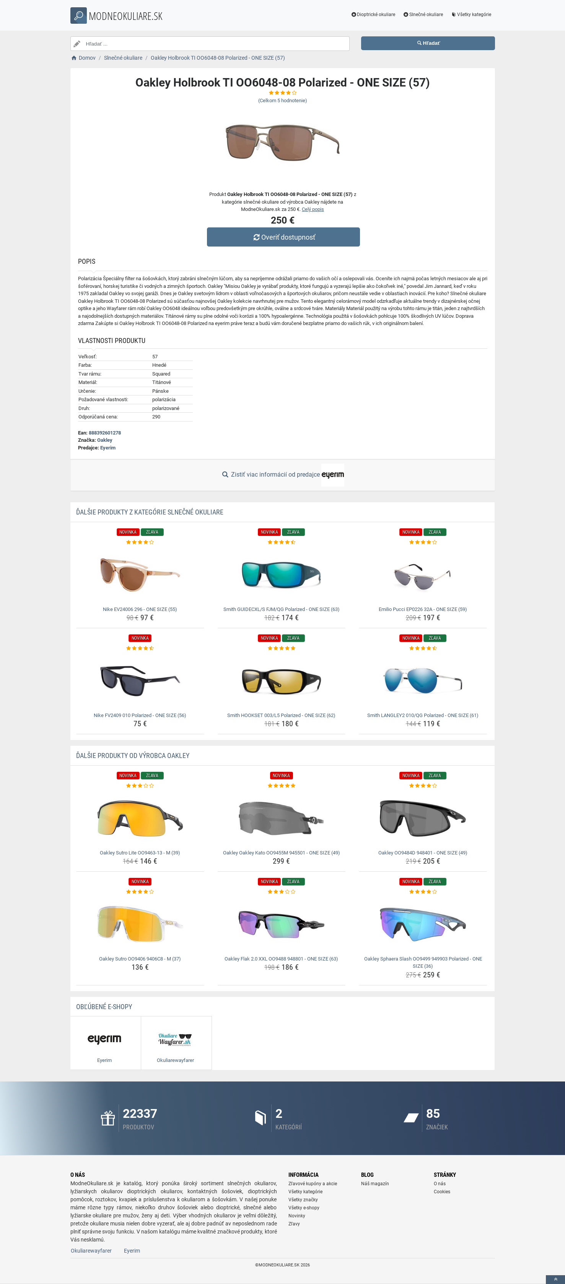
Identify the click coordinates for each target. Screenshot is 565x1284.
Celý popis (313, 209)
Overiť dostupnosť (284, 237)
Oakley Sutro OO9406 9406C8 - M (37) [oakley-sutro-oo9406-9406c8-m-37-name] (140, 959)
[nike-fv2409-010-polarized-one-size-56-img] (140, 681)
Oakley (104, 440)
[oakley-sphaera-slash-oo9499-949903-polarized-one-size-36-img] (423, 924)
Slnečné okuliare (423, 14)
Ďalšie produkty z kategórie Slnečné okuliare (149, 512)
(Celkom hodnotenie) (282, 100)
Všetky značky (303, 1199)
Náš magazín (375, 1183)
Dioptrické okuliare (372, 14)
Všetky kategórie (471, 14)
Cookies (442, 1191)
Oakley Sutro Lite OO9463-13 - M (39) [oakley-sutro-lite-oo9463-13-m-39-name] (140, 853)
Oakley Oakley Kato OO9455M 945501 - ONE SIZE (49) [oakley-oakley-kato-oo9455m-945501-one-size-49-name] (281, 853)
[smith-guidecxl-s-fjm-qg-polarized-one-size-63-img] (281, 575)
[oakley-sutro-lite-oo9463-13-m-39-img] (140, 818)
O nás (440, 1183)
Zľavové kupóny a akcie (312, 1183)
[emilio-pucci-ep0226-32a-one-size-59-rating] (423, 542)
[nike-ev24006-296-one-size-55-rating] (140, 542)
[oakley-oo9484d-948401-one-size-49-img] (423, 818)
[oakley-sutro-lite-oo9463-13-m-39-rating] (140, 786)
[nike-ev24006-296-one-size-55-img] (140, 575)
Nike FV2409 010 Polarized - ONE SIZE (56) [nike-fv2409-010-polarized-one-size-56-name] (140, 715)
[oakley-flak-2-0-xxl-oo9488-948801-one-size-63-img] (281, 924)
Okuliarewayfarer (91, 1251)
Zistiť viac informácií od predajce (282, 475)
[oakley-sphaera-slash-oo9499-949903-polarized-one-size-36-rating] (423, 892)
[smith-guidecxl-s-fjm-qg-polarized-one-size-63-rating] (281, 542)
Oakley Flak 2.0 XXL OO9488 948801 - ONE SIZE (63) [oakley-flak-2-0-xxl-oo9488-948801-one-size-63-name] (281, 959)
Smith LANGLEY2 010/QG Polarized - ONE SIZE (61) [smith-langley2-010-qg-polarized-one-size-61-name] (423, 715)
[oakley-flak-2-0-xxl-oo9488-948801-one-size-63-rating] (281, 892)
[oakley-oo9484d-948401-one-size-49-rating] (423, 786)
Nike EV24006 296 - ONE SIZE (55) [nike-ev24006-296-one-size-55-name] (140, 609)
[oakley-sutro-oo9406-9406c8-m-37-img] (140, 924)
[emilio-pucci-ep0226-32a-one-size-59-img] (423, 575)
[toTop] (555, 1279)
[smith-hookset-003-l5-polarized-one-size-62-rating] (281, 648)
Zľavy (294, 1224)
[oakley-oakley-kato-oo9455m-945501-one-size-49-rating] (281, 786)
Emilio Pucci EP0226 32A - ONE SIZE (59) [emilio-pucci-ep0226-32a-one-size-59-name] (423, 609)
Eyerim (108, 448)
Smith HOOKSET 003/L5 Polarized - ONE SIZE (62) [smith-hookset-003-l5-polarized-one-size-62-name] (281, 715)
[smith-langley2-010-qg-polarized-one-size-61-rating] (423, 648)
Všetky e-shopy (303, 1207)
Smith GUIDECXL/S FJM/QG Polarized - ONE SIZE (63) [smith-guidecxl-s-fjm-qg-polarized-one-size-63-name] (281, 609)
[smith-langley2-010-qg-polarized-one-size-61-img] (423, 681)
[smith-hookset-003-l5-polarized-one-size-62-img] (281, 681)
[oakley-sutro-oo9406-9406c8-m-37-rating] (140, 892)
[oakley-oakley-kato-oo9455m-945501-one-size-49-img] (281, 818)
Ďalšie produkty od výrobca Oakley (132, 755)
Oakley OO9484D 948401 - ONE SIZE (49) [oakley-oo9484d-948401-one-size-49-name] (422, 853)
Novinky (296, 1216)
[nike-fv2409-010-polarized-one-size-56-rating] (140, 648)
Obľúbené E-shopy (104, 1007)
